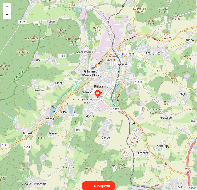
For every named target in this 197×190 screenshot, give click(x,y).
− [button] (7, 15)
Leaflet (191, 183)
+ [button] (7, 7)
